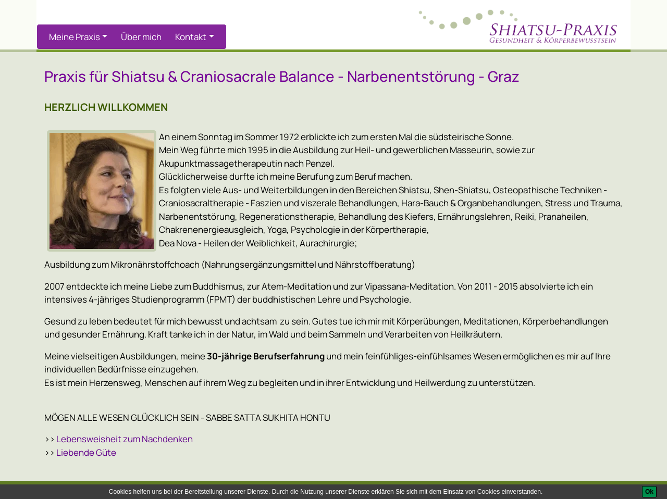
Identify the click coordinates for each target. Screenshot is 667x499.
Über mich (141, 37)
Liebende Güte (86, 452)
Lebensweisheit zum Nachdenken (124, 439)
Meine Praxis (74, 37)
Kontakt (190, 37)
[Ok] (649, 491)
